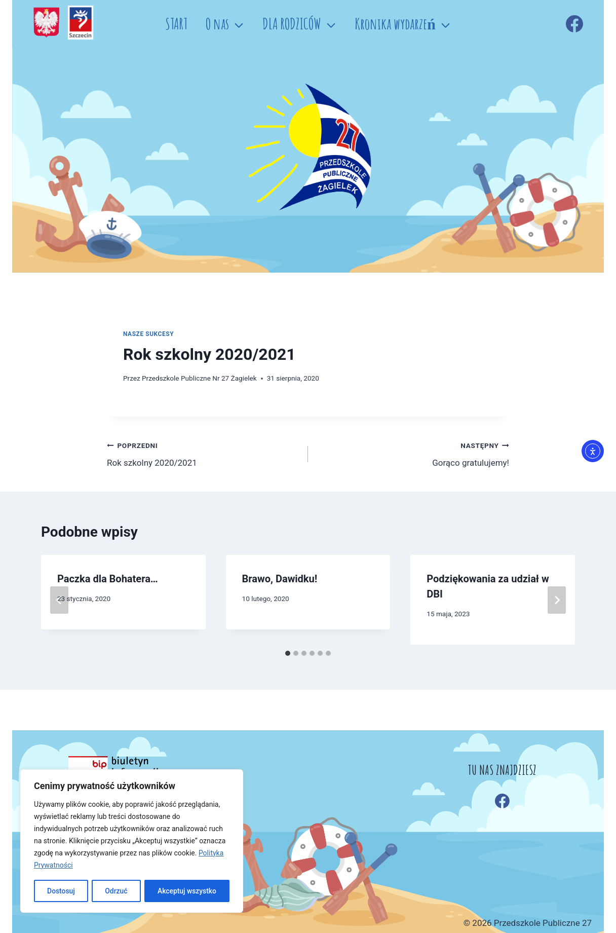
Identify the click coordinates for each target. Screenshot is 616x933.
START (176, 23)
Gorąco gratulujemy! (413, 453)
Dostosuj (60, 891)
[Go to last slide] (59, 600)
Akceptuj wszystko (186, 891)
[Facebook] (574, 24)
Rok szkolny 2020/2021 (203, 453)
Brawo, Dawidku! (280, 579)
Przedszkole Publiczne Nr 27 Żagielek (199, 378)
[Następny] (557, 600)
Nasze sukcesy (148, 334)
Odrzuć (116, 891)
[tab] (287, 653)
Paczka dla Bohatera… (107, 579)
